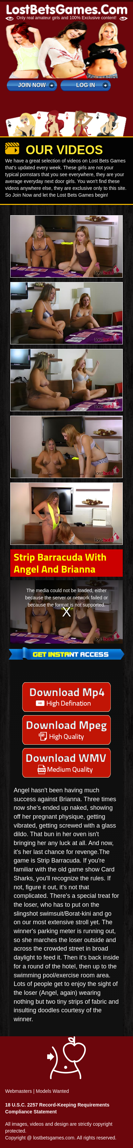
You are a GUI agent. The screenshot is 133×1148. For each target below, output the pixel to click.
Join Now (32, 85)
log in (85, 85)
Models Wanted (52, 1091)
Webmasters (18, 1091)
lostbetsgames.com (54, 1137)
